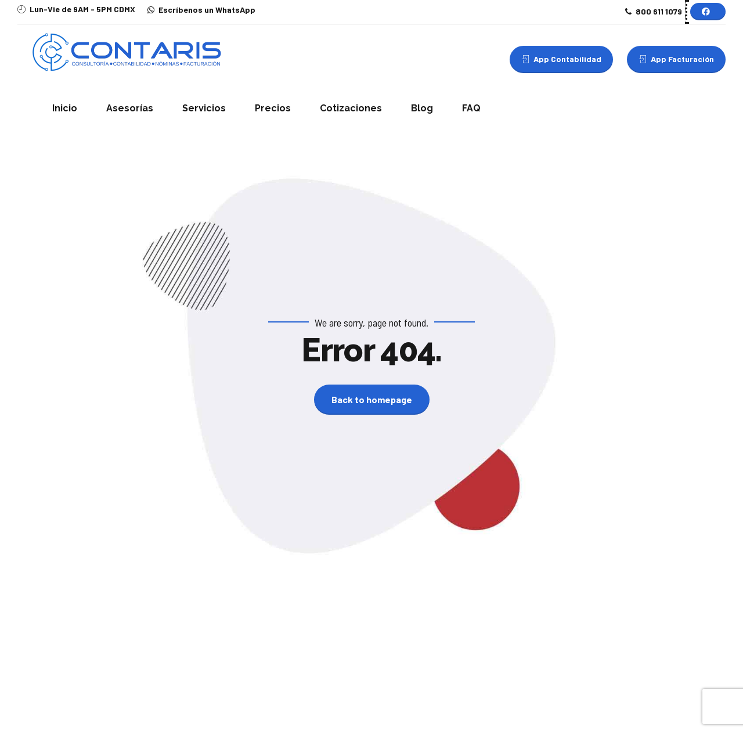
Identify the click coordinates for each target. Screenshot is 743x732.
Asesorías (129, 108)
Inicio (64, 108)
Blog (422, 108)
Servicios (204, 108)
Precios (273, 108)
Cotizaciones (351, 108)
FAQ (471, 108)
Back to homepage (371, 399)
